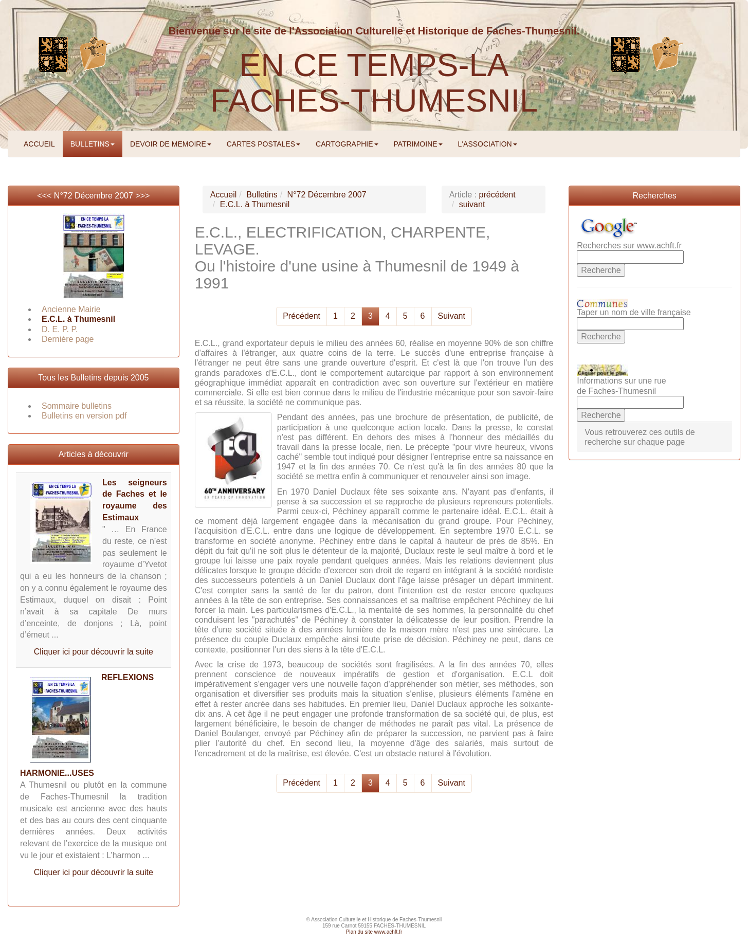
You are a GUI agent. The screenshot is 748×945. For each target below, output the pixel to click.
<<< (45, 195)
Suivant (451, 316)
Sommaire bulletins (77, 406)
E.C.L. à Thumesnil (78, 319)
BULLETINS (92, 144)
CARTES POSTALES (263, 144)
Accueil (223, 194)
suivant (472, 204)
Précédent (301, 316)
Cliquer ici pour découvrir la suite (93, 651)
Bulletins (261, 194)
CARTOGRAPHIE (347, 144)
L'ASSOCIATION (487, 144)
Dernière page (68, 339)
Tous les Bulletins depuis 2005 (93, 377)
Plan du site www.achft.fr (374, 932)
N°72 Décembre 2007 (93, 195)
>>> (142, 195)
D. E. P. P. (60, 329)
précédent (497, 194)
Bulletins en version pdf (84, 415)
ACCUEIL (39, 144)
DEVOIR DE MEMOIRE (170, 144)
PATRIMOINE (418, 144)
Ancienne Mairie (71, 309)
